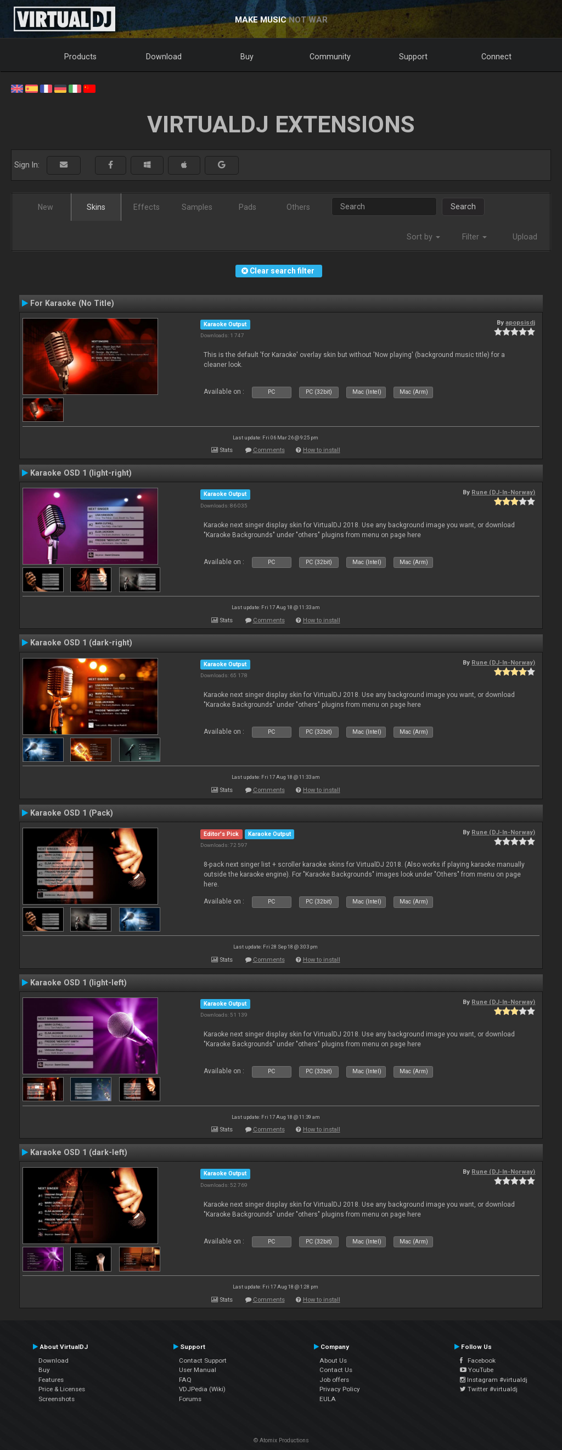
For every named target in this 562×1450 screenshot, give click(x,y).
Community (330, 56)
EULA (327, 1399)
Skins (96, 207)
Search (463, 206)
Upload (525, 236)
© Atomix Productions (281, 1440)
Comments (269, 450)
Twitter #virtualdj (489, 1389)
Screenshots (56, 1399)
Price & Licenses (61, 1389)
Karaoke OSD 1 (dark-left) (78, 1152)
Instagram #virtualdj (493, 1380)
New (45, 207)
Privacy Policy (339, 1389)
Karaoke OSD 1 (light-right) (81, 473)
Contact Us (335, 1370)
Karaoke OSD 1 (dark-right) (81, 642)
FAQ (185, 1380)
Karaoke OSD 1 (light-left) (78, 982)
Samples (197, 207)
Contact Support (203, 1360)
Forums (190, 1399)
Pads (247, 207)
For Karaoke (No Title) (72, 303)
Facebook (478, 1360)
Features (51, 1380)
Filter (474, 236)
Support (413, 56)
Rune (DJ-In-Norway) (503, 492)
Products (80, 56)
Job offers (334, 1380)
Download (164, 56)
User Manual (197, 1370)
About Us (333, 1360)
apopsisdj (520, 322)
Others (298, 207)
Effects (146, 207)
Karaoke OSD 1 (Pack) (71, 812)
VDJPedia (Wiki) (202, 1389)
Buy (247, 56)
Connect (496, 56)
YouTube (476, 1370)
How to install (321, 450)
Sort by (423, 236)
